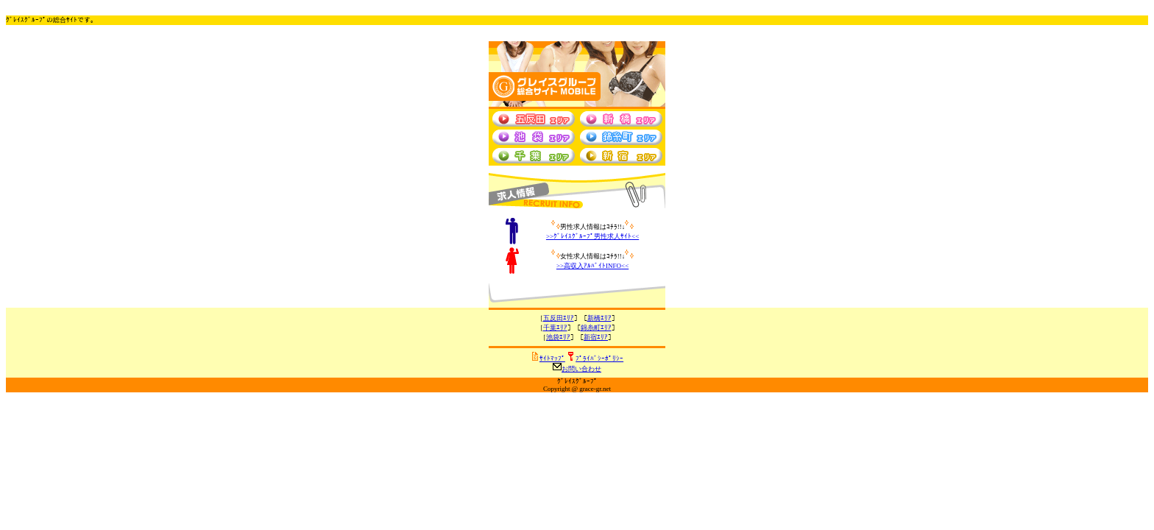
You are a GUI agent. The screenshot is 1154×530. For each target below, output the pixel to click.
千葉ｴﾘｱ (555, 327)
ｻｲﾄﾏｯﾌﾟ (552, 358)
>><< (592, 236)
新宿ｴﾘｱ (596, 337)
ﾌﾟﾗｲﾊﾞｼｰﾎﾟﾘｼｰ (599, 358)
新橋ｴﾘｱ (599, 318)
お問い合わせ (581, 368)
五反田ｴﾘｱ (558, 318)
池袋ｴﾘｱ (558, 337)
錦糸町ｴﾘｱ (596, 327)
